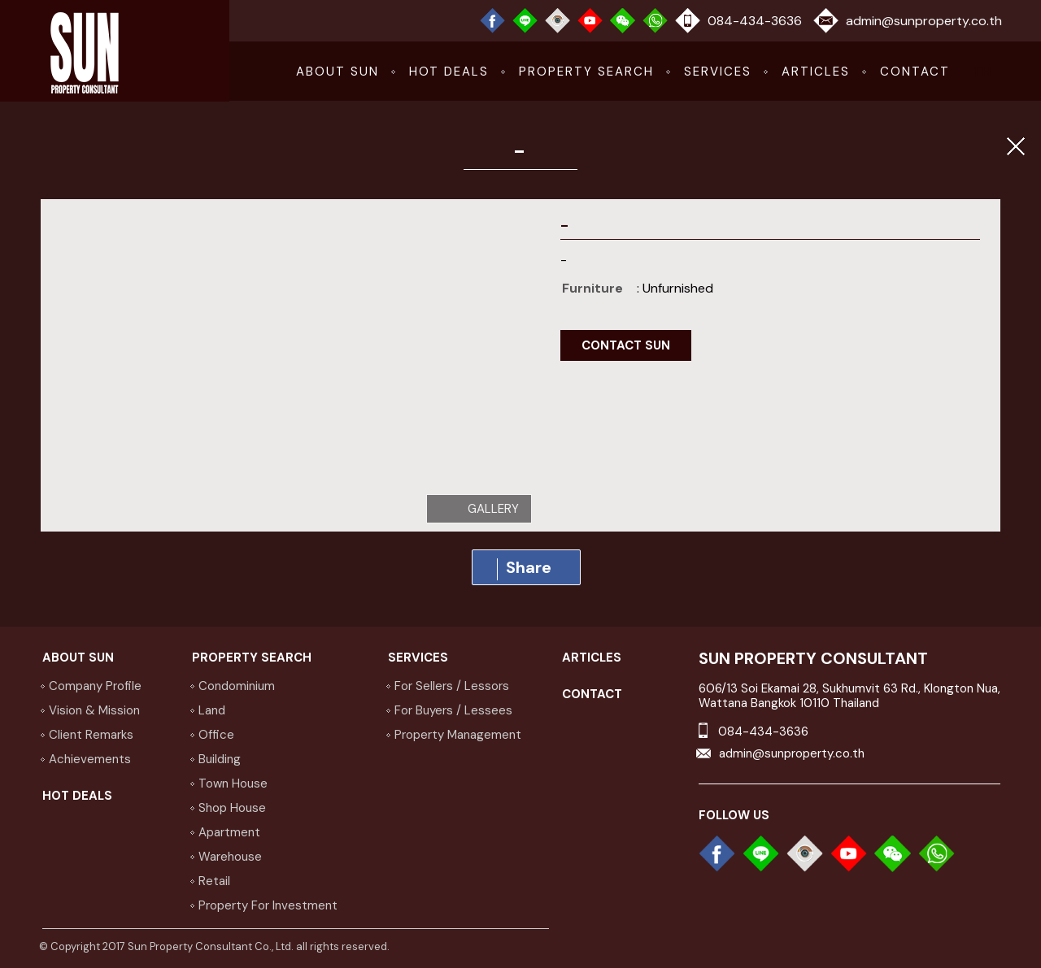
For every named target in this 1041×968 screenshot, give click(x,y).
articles (816, 71)
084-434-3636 (755, 20)
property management (457, 735)
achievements (90, 759)
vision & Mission (94, 710)
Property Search (586, 71)
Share (524, 568)
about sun (337, 71)
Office (216, 735)
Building (219, 759)
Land (211, 710)
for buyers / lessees (453, 710)
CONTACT (915, 71)
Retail (214, 881)
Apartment (229, 832)
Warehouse (230, 857)
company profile (95, 686)
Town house (233, 783)
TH (982, 71)
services (717, 71)
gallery (493, 509)
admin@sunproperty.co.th (924, 20)
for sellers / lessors (451, 686)
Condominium (236, 686)
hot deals (449, 71)
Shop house (232, 808)
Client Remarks (91, 735)
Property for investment (268, 905)
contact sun (625, 345)
